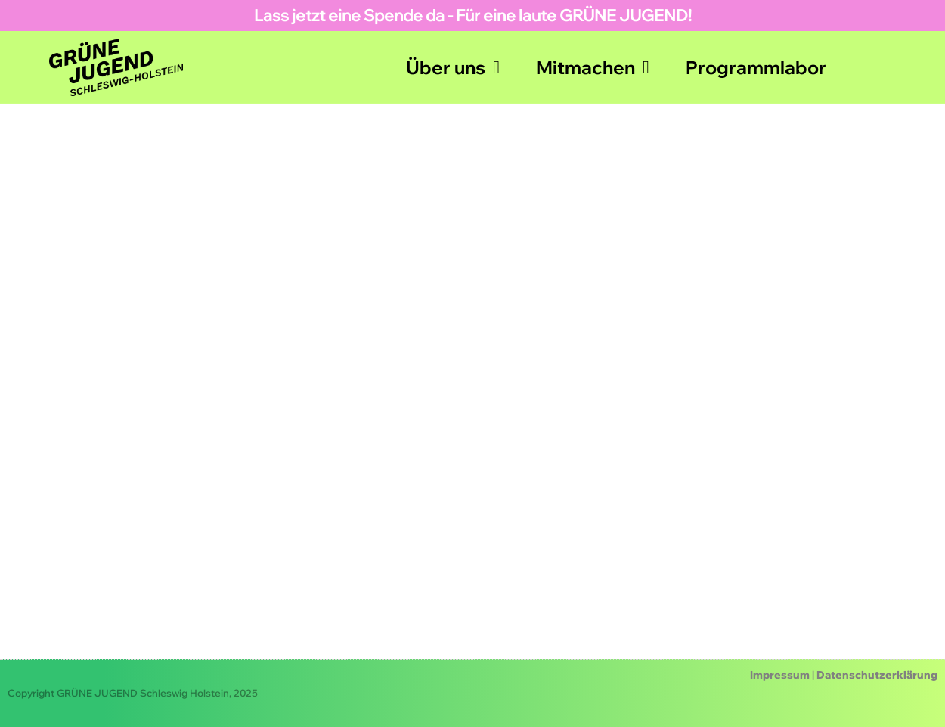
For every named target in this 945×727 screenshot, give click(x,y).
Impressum (780, 675)
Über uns (453, 67)
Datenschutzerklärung (876, 675)
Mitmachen (592, 67)
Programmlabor (756, 67)
